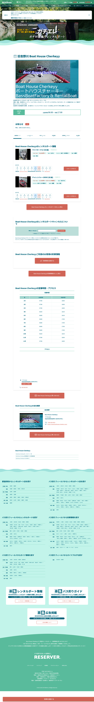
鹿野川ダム (74, 515)
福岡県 (11, 508)
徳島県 (18, 2)
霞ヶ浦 (63, 493)
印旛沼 (57, 497)
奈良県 (24, 502)
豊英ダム (68, 495)
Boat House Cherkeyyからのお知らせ (23, 462)
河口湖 (75, 500)
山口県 (15, 505)
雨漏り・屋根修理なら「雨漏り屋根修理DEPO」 (47, 693)
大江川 (62, 545)
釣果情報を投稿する (47, 262)
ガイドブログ (34, 6)
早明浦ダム (80, 515)
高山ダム (75, 548)
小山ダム (75, 493)
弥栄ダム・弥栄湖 (65, 513)
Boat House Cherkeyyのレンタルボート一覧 (24, 457)
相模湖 (80, 497)
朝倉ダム (64, 559)
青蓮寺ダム (76, 545)
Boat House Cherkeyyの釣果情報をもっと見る (47, 276)
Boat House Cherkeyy (24, 172)
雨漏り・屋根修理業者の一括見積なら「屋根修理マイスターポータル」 (47, 697)
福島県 (15, 490)
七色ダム (62, 503)
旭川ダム (58, 513)
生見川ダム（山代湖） (70, 555)
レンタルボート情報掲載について (25, 617)
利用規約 (46, 682)
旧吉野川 (71, 513)
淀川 (79, 548)
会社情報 (77, 135)
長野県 (15, 496)
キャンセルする (61, 232)
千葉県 (19, 493)
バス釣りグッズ (77, 6)
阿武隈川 (58, 530)
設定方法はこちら (16, 18)
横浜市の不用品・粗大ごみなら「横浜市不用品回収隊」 (47, 689)
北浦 (67, 493)
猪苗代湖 (85, 530)
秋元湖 (67, 490)
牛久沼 (70, 493)
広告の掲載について (47, 639)
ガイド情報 (24, 6)
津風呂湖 (77, 508)
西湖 (67, 500)
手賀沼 (62, 497)
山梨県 (11, 496)
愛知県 (11, 499)
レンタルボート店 (7, 6)
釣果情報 (17, 6)
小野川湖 (62, 490)
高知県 (28, 505)
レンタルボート (30, 135)
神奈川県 (24, 493)
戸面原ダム (58, 495)
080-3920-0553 (49, 172)
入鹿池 (57, 503)
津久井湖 (75, 497)
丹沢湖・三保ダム (68, 497)
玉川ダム (58, 515)
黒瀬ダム (63, 515)
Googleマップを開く (27, 386)
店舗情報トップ (18, 135)
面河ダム (68, 515)
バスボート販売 (43, 6)
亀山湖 (79, 495)
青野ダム (66, 508)
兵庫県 (19, 502)
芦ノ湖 (84, 497)
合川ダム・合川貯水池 (84, 508)
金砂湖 (81, 513)
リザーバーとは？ (29, 682)
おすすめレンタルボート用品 (63, 6)
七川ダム (58, 510)
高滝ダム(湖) (74, 495)
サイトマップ (38, 682)
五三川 (57, 545)
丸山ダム (77, 555)
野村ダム (77, 513)
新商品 (52, 6)
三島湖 (63, 495)
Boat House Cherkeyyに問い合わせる (47, 399)
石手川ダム (87, 513)
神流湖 (80, 493)
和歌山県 (28, 502)
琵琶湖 (57, 506)
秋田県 (11, 490)
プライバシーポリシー (56, 682)
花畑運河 (70, 537)
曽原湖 (75, 490)
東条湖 (80, 506)
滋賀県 (11, 502)
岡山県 (11, 505)
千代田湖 (62, 500)
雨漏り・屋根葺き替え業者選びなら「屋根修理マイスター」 (47, 691)
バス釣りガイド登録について (68, 617)
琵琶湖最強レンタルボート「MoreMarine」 (47, 695)
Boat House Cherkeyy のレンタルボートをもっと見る (47, 208)
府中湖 (87, 555)
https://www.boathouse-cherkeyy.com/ (58, 427)
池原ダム (71, 508)
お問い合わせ (66, 682)
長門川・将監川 (64, 537)
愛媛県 (24, 505)
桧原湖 (71, 490)
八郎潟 (57, 490)
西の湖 (62, 506)
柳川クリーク (63, 562)
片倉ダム (84, 495)
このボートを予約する (70, 169)
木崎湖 (79, 500)
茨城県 (11, 493)
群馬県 (15, 493)
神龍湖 (63, 555)
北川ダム (78, 562)
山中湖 (70, 500)
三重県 (15, 499)
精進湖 (57, 500)
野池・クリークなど (71, 562)
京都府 (15, 502)
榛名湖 (84, 493)
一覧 (27, 124)
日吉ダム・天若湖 (68, 506)
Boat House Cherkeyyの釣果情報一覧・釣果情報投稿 (26, 460)
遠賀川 (57, 518)
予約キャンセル (87, 6)
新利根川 (58, 493)
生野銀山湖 (76, 506)
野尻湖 (83, 500)
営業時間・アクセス (65, 135)
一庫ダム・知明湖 (59, 508)
